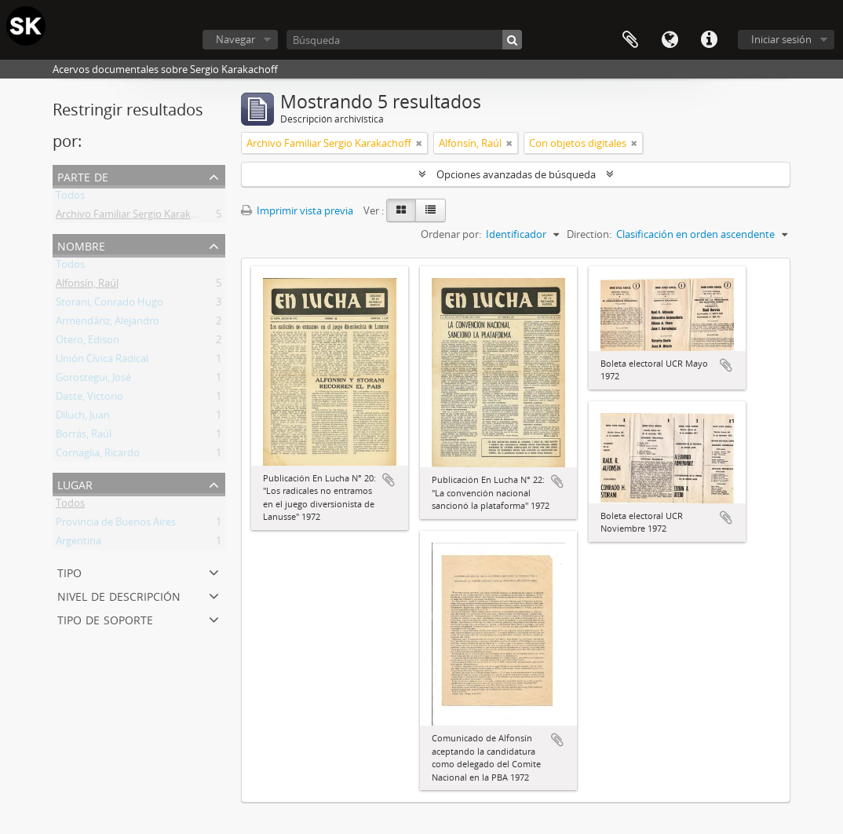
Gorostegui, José (93, 380)
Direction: (589, 234)
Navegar (235, 39)
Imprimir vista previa (297, 210)
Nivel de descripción (119, 594)
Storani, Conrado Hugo (109, 305)
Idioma (669, 40)
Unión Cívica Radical (102, 361)
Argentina (78, 543)
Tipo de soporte (105, 618)
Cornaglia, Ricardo (98, 455)
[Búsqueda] (404, 39)
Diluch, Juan (83, 418)
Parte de (82, 175)
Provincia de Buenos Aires (116, 525)
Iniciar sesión (781, 39)
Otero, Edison (87, 342)
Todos (70, 198)
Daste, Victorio (89, 399)
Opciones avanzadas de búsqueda (516, 174)
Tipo (69, 571)
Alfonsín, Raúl (87, 286)
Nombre (81, 244)
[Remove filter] (419, 143)
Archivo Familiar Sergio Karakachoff (138, 217)
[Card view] (401, 210)
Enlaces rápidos (708, 40)
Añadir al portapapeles (388, 480)
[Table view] (430, 210)
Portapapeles (630, 40)
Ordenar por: (451, 234)
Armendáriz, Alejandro (107, 323)
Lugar (75, 483)
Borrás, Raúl (83, 437)
